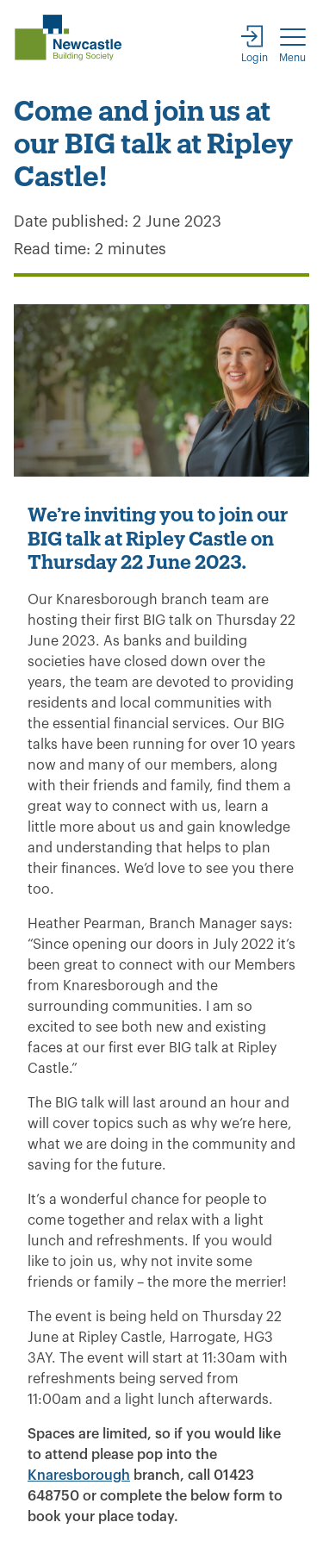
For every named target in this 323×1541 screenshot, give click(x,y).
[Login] (254, 42)
